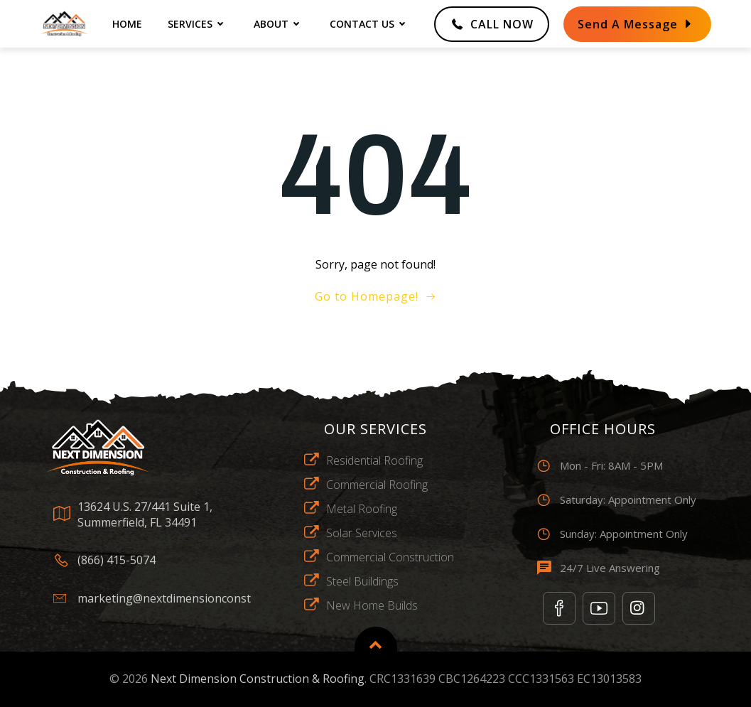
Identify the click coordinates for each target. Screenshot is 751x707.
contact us (370, 24)
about (279, 24)
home (127, 24)
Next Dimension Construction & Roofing (257, 678)
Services (198, 24)
